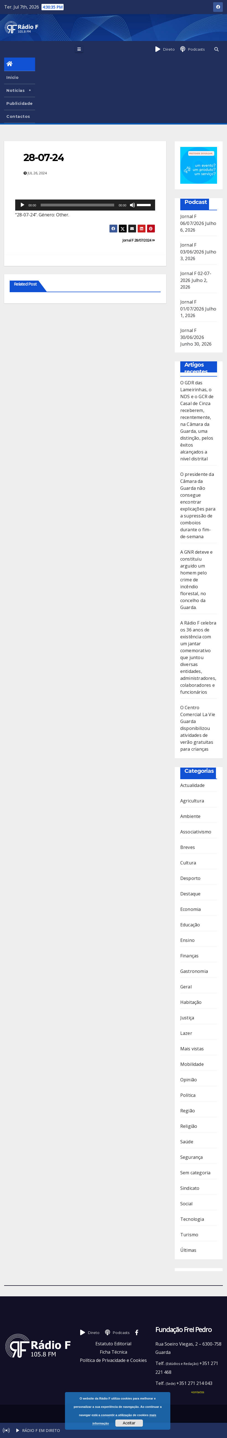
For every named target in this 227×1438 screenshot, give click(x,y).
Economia (190, 909)
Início (12, 77)
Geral (186, 987)
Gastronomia (194, 971)
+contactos (197, 1392)
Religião (188, 1126)
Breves (187, 847)
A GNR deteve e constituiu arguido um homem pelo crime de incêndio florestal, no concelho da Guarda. (196, 579)
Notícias (19, 90)
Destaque (190, 894)
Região (187, 1111)
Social (186, 1204)
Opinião (188, 1080)
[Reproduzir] (22, 205)
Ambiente (190, 816)
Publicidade (19, 103)
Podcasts (196, 49)
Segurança (191, 1157)
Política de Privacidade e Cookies (113, 1360)
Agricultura (192, 801)
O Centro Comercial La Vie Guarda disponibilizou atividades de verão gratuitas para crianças (197, 728)
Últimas (188, 1250)
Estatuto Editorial (113, 1344)
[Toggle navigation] (79, 49)
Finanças (189, 956)
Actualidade (192, 785)
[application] (85, 205)
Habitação (191, 1002)
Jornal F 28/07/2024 (138, 240)
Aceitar (129, 1423)
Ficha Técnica (113, 1352)
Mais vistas (192, 1049)
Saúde (186, 1142)
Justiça (187, 1018)
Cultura (188, 863)
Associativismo (196, 832)
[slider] (77, 205)
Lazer (186, 1033)
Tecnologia (192, 1219)
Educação (190, 925)
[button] (216, 49)
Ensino (187, 940)
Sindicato (190, 1188)
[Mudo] (132, 205)
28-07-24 (44, 157)
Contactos (18, 116)
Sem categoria (195, 1173)
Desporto (190, 878)
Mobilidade (192, 1064)
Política (188, 1095)
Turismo (189, 1235)
